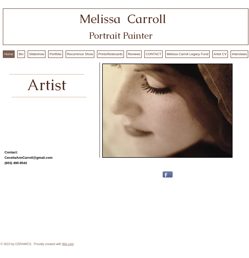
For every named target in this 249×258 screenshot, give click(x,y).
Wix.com (68, 244)
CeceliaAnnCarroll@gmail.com (29, 158)
